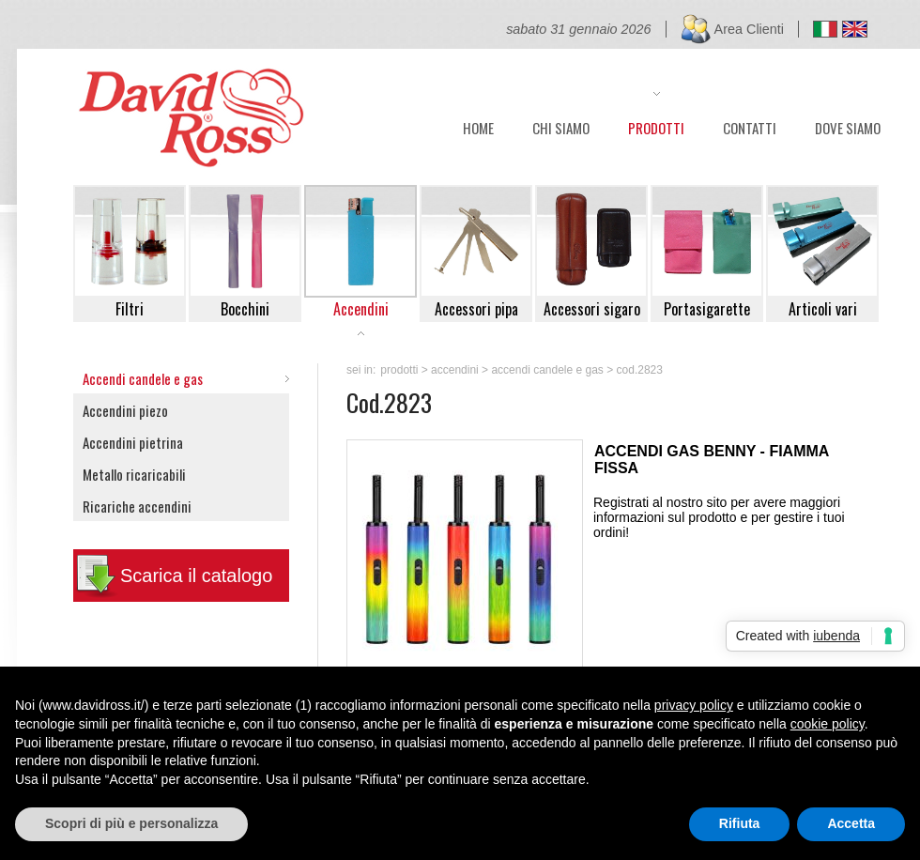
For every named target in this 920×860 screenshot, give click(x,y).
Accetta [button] (851, 823)
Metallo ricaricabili (134, 474)
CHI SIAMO (561, 125)
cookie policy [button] (827, 723)
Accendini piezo (125, 410)
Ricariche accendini (137, 506)
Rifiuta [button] (739, 823)
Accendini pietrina (133, 442)
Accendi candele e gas (143, 378)
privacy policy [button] (693, 705)
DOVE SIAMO (848, 125)
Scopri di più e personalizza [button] (131, 823)
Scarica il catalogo (196, 575)
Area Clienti (749, 29)
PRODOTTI (656, 125)
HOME (478, 125)
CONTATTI (749, 125)
